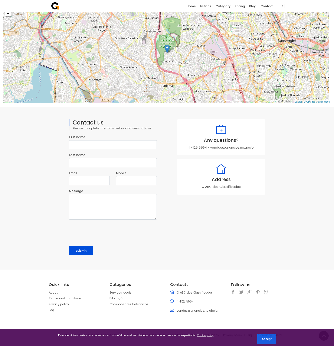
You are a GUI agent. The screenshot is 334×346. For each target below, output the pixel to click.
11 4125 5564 (197, 147)
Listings (205, 6)
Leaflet (298, 101)
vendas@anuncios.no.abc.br (232, 147)
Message (76, 191)
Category (223, 6)
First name (77, 137)
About (53, 292)
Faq (51, 310)
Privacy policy (59, 304)
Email (73, 173)
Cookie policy (205, 335)
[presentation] (101, 231)
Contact (267, 6)
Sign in (283, 6)
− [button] (8, 13)
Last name (77, 155)
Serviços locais (120, 292)
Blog (252, 6)
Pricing (240, 6)
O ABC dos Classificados (317, 101)
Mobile (121, 173)
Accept (267, 339)
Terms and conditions (65, 298)
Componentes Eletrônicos (128, 304)
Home (191, 6)
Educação (116, 298)
